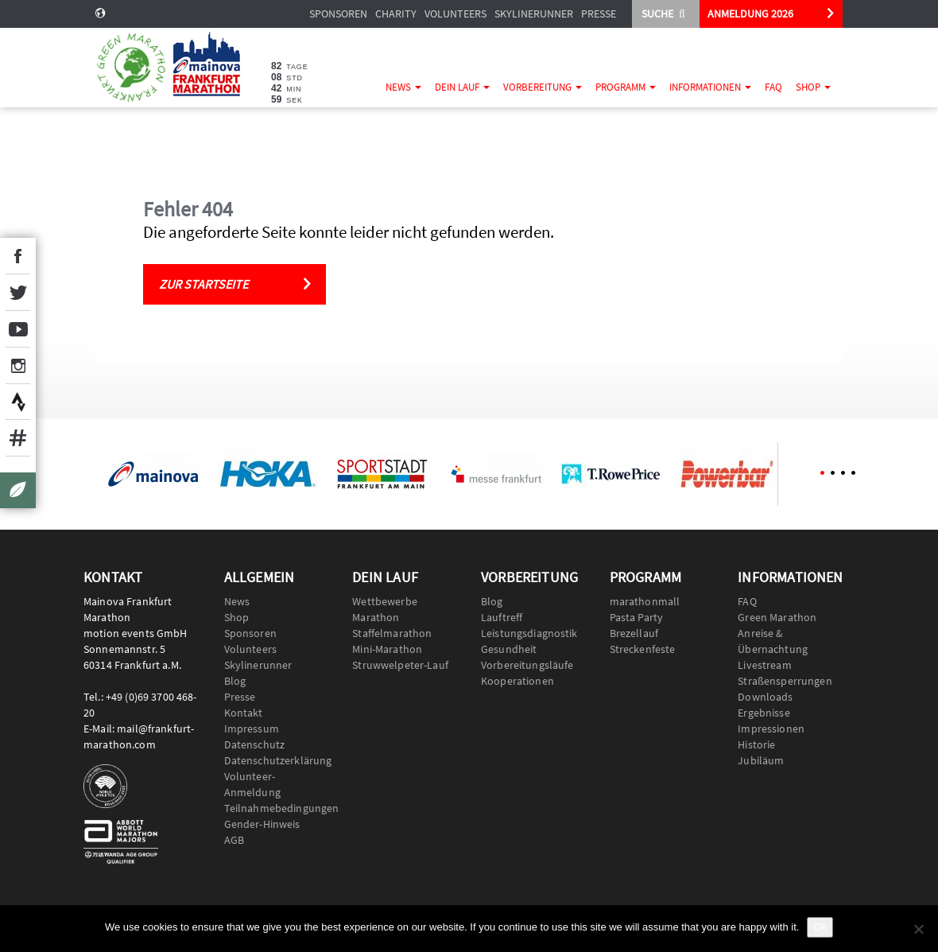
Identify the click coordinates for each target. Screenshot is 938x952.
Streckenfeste (643, 649)
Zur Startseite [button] (203, 284)
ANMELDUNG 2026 (750, 13)
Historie (756, 744)
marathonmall (645, 601)
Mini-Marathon (387, 649)
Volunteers (455, 13)
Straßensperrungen (784, 681)
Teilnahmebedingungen (276, 808)
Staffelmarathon (392, 633)
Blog (235, 681)
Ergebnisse (763, 712)
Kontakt (243, 712)
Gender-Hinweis (262, 824)
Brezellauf (634, 633)
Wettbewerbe (384, 601)
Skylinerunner (533, 13)
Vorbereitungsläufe (527, 665)
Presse (598, 13)
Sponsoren (338, 13)
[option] (152, 474)
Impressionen (771, 728)
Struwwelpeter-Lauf (400, 665)
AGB (234, 840)
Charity (396, 13)
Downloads (765, 697)
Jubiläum (761, 760)
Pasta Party (637, 617)
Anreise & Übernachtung (773, 641)
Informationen (710, 87)
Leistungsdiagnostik (529, 633)
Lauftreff (501, 617)
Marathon (375, 617)
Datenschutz (254, 744)
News (403, 87)
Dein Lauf (462, 87)
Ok (820, 927)
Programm (625, 87)
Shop (813, 87)
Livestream (764, 665)
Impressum (251, 728)
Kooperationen (517, 681)
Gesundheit (509, 649)
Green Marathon (777, 617)
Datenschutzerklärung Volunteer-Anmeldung (276, 776)
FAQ (773, 87)
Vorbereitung (542, 87)
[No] (918, 929)
